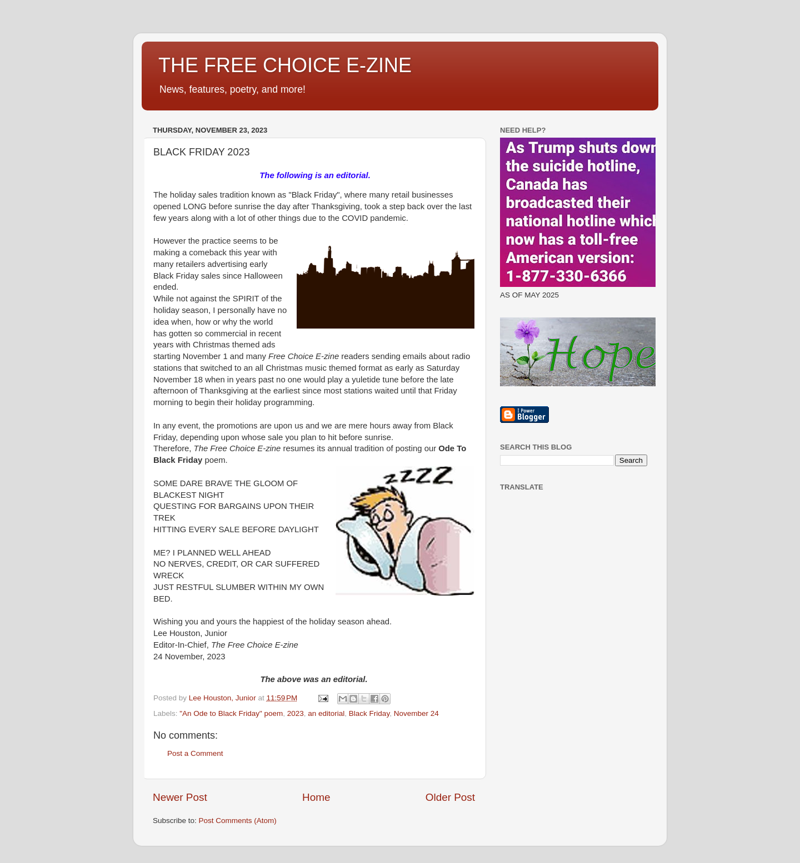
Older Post (450, 797)
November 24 (416, 713)
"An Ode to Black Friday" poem (231, 713)
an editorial (326, 713)
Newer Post (180, 797)
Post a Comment (195, 753)
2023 (295, 713)
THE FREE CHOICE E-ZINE (285, 65)
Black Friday (369, 713)
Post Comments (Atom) (238, 820)
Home (316, 797)
